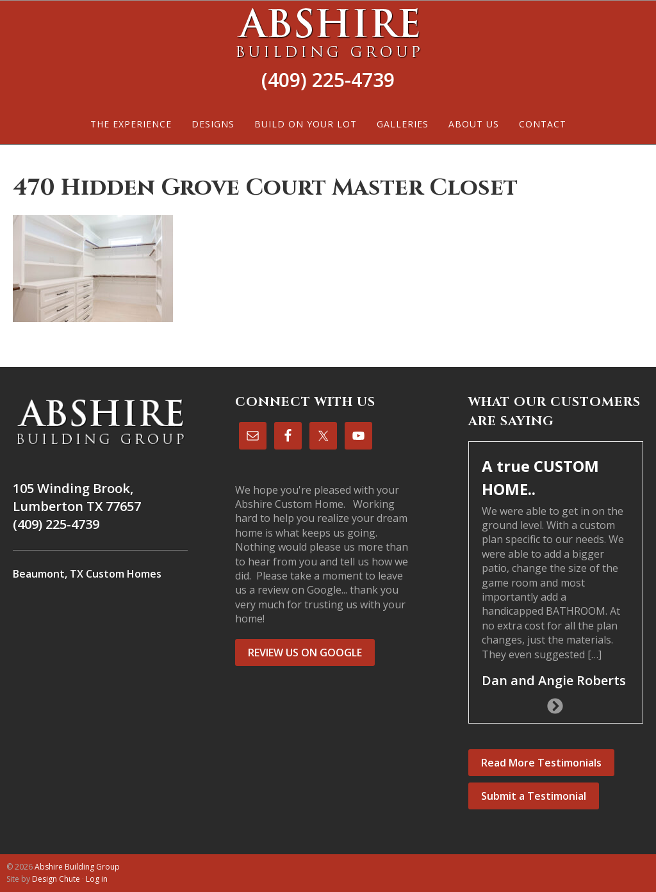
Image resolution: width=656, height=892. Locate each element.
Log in (97, 878)
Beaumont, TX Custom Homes (87, 574)
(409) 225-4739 (328, 80)
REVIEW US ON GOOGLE (305, 652)
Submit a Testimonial (533, 796)
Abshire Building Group (328, 33)
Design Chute (56, 878)
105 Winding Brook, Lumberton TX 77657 (77, 497)
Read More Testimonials (541, 763)
